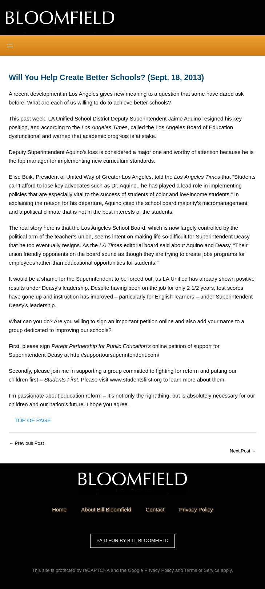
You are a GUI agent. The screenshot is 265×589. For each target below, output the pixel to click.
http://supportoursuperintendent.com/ (114, 355)
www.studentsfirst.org (136, 379)
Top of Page (33, 420)
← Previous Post (26, 443)
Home (59, 509)
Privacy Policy (159, 570)
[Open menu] (10, 45)
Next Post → (243, 451)
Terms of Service (202, 570)
